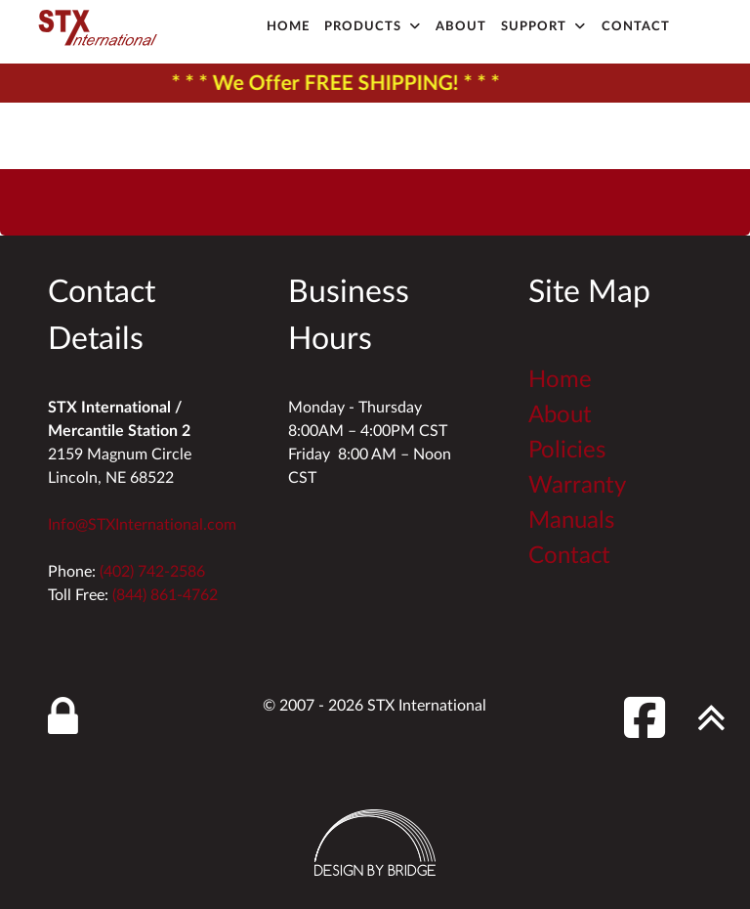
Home (560, 380)
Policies (566, 450)
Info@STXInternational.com (142, 525)
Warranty (577, 486)
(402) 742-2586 (152, 572)
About (560, 415)
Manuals (571, 521)
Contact (569, 556)
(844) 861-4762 (165, 595)
